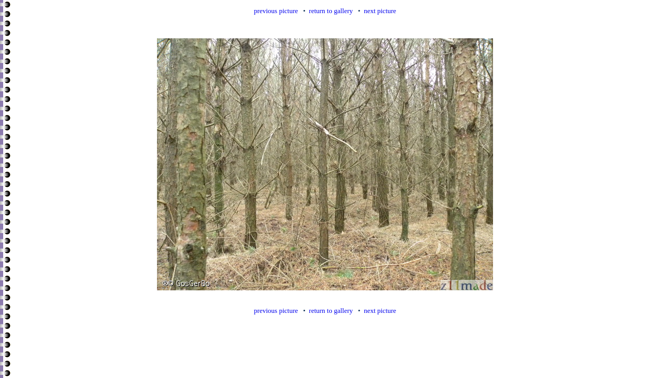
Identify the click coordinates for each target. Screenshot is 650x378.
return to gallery (331, 11)
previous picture (276, 11)
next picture (380, 11)
